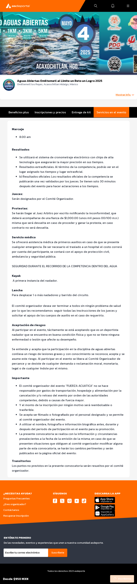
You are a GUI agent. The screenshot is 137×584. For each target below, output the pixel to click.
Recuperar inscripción (16, 516)
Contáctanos (11, 510)
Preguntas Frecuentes (16, 498)
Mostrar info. (125, 95)
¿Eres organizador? (14, 504)
